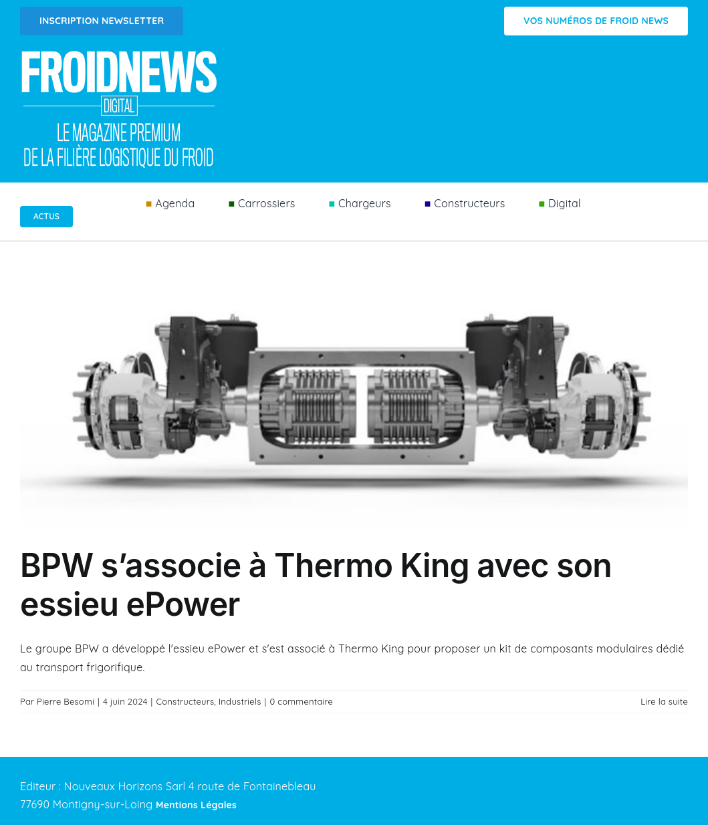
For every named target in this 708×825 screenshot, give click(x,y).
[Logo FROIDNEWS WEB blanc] (120, 54)
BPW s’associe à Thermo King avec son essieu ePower (316, 585)
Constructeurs (185, 701)
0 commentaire (301, 701)
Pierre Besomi (65, 701)
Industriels (240, 701)
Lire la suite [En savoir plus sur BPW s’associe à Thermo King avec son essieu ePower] (664, 701)
